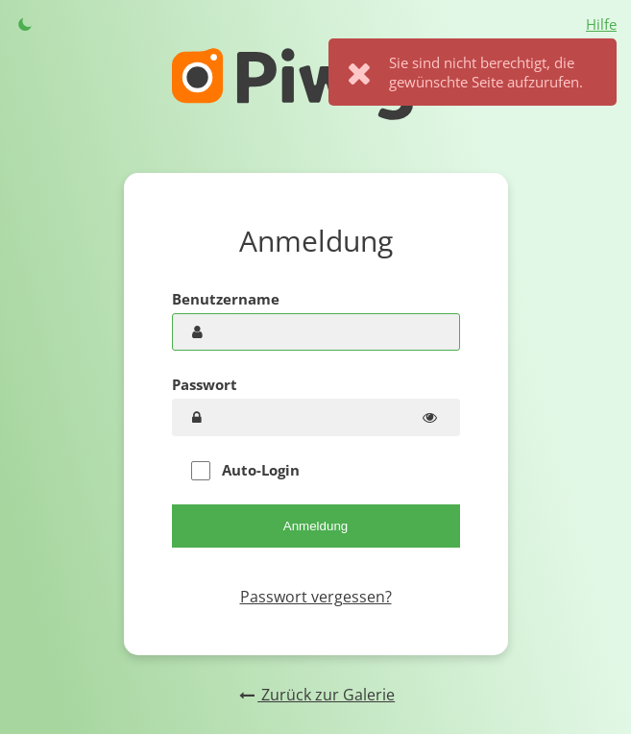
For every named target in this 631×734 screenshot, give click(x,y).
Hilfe (601, 24)
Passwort (204, 384)
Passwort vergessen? (316, 596)
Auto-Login (245, 470)
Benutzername (225, 298)
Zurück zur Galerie (315, 694)
